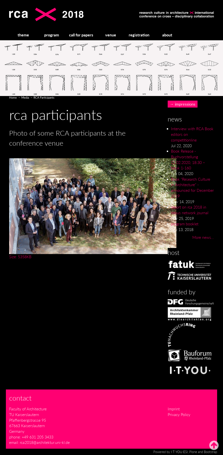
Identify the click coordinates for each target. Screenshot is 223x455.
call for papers (81, 34)
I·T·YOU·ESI (179, 452)
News (175, 119)
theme (23, 34)
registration (139, 34)
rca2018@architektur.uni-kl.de (45, 442)
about (167, 34)
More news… (203, 237)
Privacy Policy (179, 414)
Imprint (174, 408)
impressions (185, 104)
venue (110, 34)
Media (25, 97)
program (51, 34)
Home (13, 97)
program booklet (184, 223)
